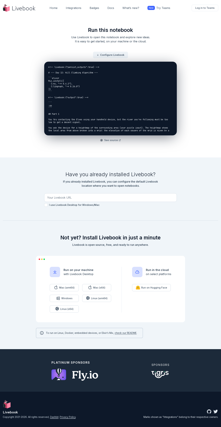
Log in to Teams (205, 7)
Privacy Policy (68, 416)
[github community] (209, 411)
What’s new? (130, 8)
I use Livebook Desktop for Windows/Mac (71, 205)
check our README (126, 332)
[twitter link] (215, 411)
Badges (94, 8)
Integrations (73, 8)
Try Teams (158, 8)
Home (53, 8)
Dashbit (54, 416)
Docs (110, 8)
